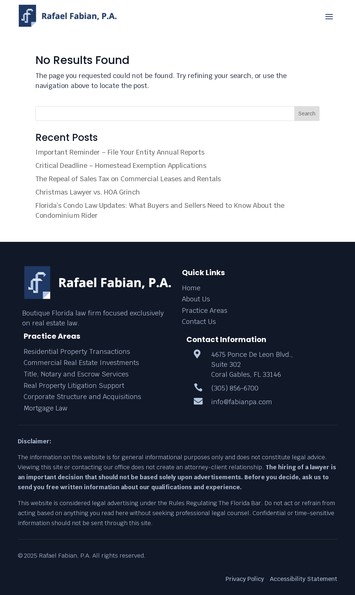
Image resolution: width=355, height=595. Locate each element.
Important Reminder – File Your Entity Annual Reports (120, 152)
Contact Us (199, 321)
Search (306, 113)
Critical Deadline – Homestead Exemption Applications (121, 165)
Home (191, 288)
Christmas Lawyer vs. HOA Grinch (88, 192)
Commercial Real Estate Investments (81, 362)
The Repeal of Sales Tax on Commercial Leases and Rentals (128, 179)
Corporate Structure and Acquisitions (82, 396)
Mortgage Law (46, 408)
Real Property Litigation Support (74, 385)
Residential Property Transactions (77, 351)
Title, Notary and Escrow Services (76, 374)
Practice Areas (204, 310)
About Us (196, 299)
